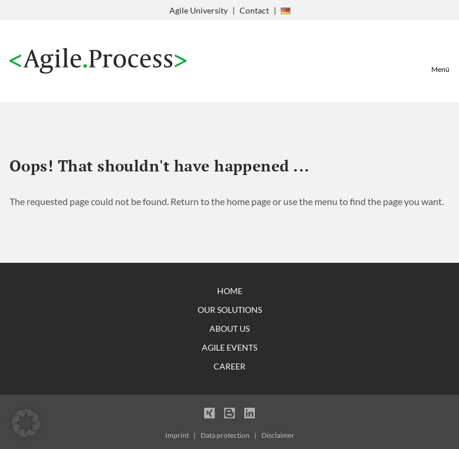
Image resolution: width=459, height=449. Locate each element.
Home (229, 291)
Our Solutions (230, 310)
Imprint (177, 435)
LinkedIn (249, 412)
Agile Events (229, 347)
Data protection (225, 435)
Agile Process (97, 61)
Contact (254, 10)
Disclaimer (277, 435)
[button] (26, 423)
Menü (440, 69)
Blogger (229, 412)
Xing (209, 412)
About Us (229, 328)
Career (229, 366)
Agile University (198, 10)
